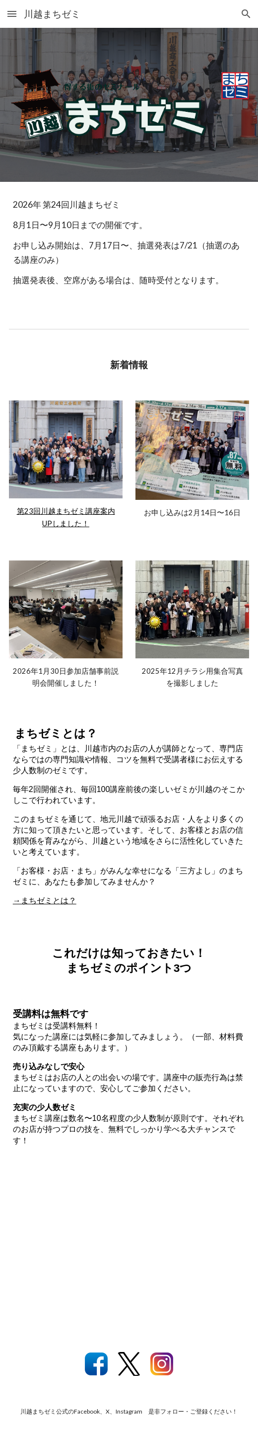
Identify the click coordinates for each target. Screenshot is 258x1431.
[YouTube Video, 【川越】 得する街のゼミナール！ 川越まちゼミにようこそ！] (129, 1253)
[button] (12, 13)
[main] (129, 247)
